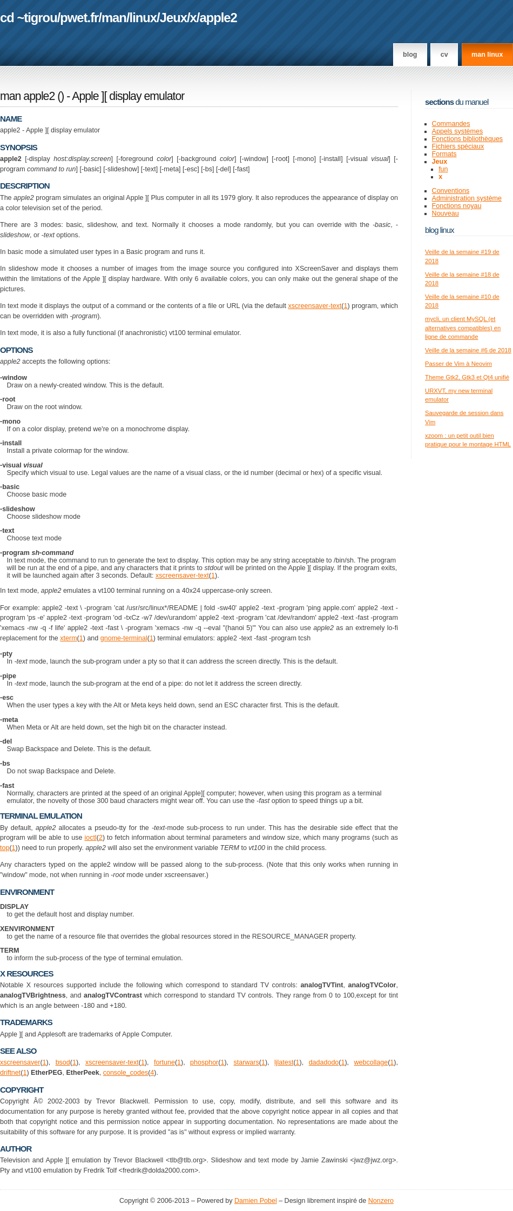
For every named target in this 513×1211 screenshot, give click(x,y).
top (4, 848)
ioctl (90, 837)
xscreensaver (20, 1062)
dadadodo (324, 1062)
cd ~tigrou (28, 17)
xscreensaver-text (315, 306)
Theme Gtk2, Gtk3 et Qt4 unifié (467, 377)
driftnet (10, 1072)
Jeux (173, 17)
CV (444, 54)
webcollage (371, 1062)
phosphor (204, 1062)
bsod (63, 1062)
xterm (68, 638)
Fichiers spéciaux (458, 146)
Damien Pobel (255, 1201)
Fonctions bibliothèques (467, 139)
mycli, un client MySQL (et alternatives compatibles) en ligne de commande (463, 328)
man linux (487, 54)
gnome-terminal (123, 638)
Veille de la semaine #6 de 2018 (468, 350)
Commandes (451, 124)
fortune (164, 1062)
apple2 (218, 17)
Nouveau (445, 213)
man (114, 17)
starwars (246, 1062)
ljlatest (283, 1062)
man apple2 (27, 96)
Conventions (451, 191)
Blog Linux (439, 230)
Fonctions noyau (457, 206)
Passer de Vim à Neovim (458, 363)
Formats (444, 154)
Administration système (467, 198)
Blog (410, 54)
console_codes (125, 1072)
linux (143, 17)
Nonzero (381, 1201)
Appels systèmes (457, 131)
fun (443, 169)
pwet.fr (79, 17)
